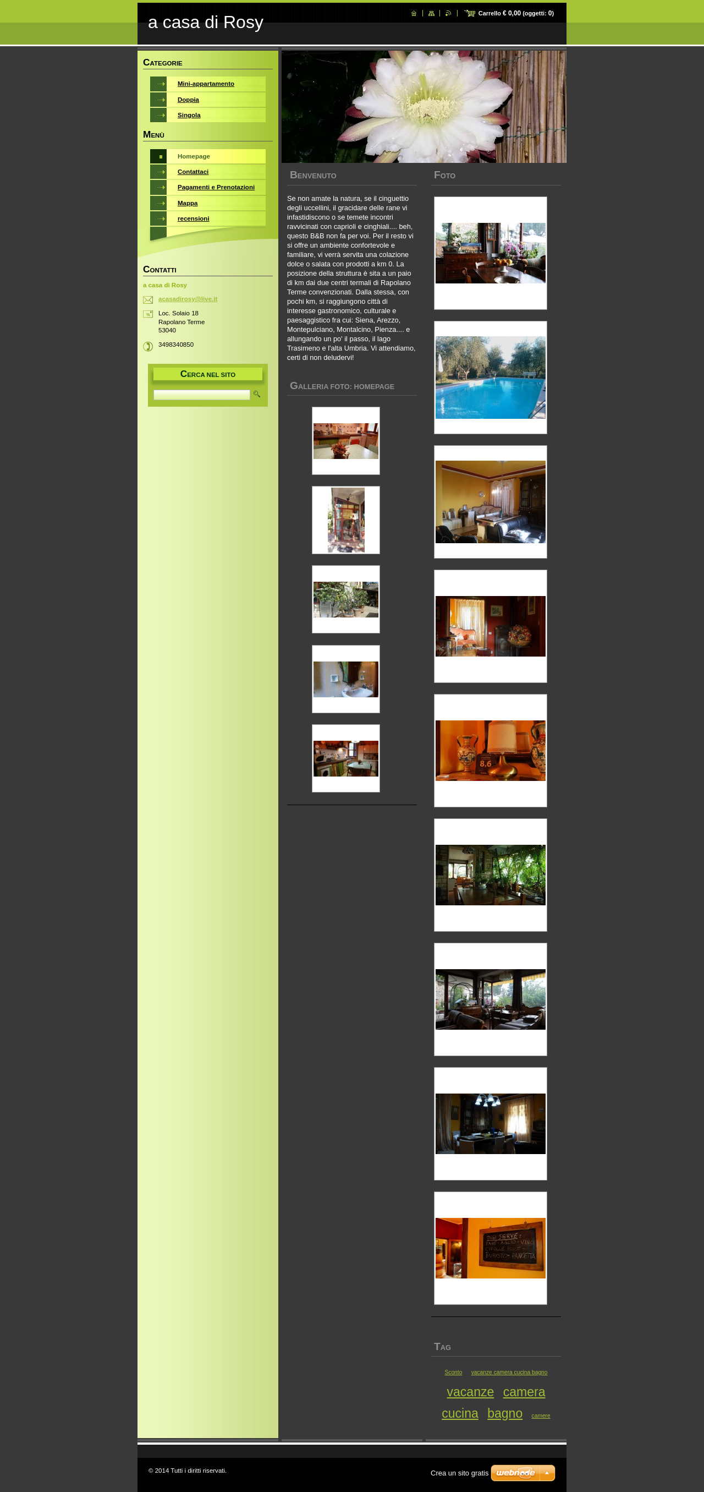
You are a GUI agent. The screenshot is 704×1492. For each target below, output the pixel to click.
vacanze (470, 1392)
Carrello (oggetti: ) (516, 13)
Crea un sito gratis (460, 1473)
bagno (504, 1413)
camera (524, 1392)
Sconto (453, 1372)
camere (541, 1416)
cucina (460, 1413)
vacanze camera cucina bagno (509, 1372)
